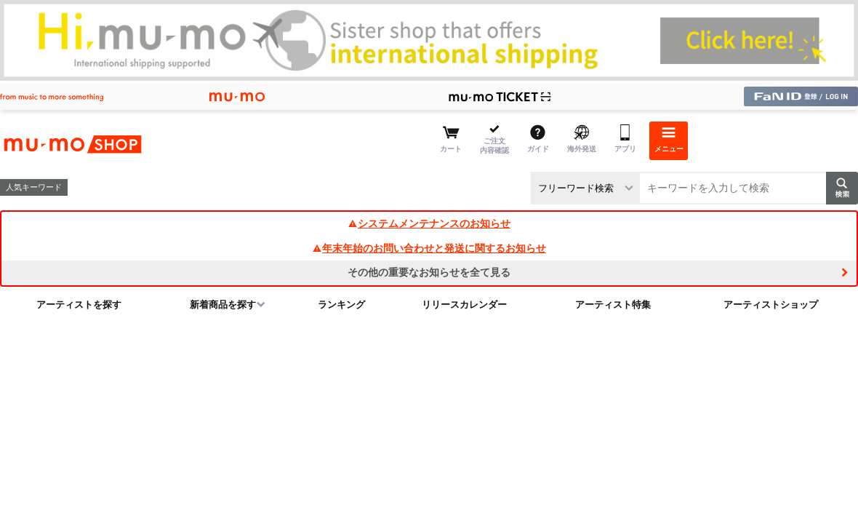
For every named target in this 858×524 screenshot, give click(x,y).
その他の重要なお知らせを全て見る (429, 272)
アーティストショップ (770, 304)
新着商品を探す (223, 304)
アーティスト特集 (613, 304)
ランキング (341, 304)
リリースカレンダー (464, 304)
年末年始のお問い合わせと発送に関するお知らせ (429, 248)
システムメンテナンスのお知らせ (429, 223)
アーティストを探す (78, 304)
